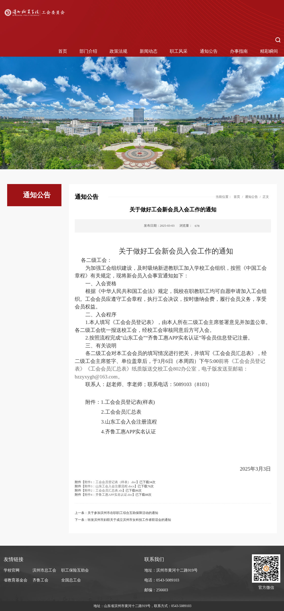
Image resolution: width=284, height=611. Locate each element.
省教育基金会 (15, 580)
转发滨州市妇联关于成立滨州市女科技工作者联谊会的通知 (129, 520)
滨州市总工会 (44, 570)
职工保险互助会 (75, 570)
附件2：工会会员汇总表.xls (103, 490)
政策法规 (118, 51)
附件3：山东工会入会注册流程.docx (109, 486)
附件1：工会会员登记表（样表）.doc (110, 482)
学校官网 (11, 570)
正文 (266, 197)
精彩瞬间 (269, 51)
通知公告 (209, 51)
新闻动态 (148, 51)
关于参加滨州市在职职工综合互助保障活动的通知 (123, 513)
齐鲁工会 (40, 580)
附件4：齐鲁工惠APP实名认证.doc (108, 494)
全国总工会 (71, 580)
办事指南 (239, 51)
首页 (62, 51)
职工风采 (179, 51)
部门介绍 (88, 51)
